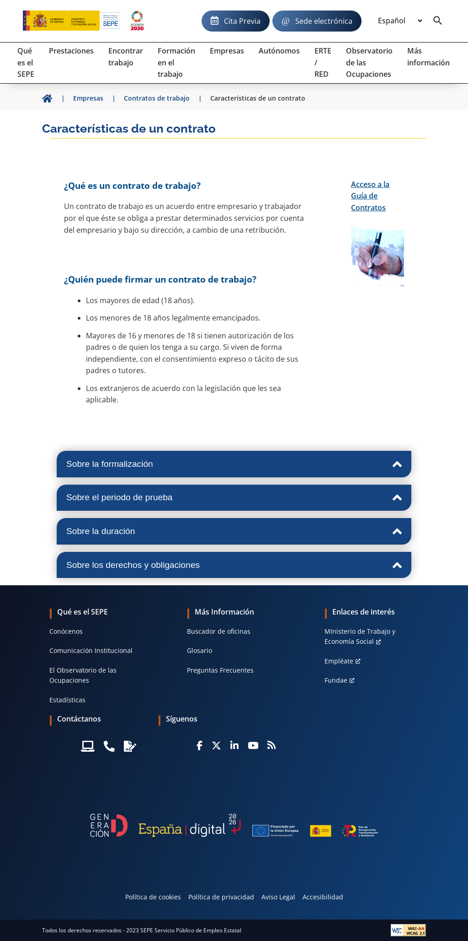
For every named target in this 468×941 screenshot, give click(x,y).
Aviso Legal (278, 897)
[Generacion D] (234, 825)
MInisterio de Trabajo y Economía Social (359, 636)
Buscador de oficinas (218, 631)
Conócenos (66, 631)
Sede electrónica (323, 21)
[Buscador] (438, 21)
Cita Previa (242, 21)
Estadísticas (67, 699)
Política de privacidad (221, 897)
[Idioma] (400, 21)
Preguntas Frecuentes (220, 670)
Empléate (338, 661)
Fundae (335, 680)
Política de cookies (153, 897)
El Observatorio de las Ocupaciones (83, 675)
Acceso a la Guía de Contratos (370, 196)
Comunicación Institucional (91, 650)
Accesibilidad (323, 897)
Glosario (199, 650)
